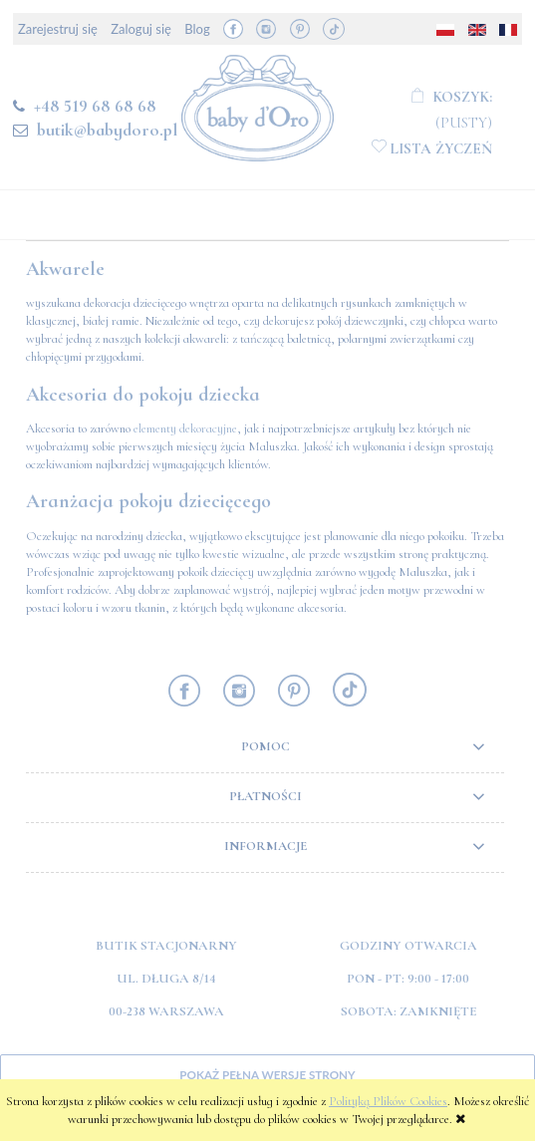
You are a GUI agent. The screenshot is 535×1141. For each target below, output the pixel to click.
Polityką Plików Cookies (388, 1101)
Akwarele (65, 269)
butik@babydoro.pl (107, 130)
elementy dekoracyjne (185, 428)
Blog (196, 29)
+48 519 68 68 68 (95, 106)
